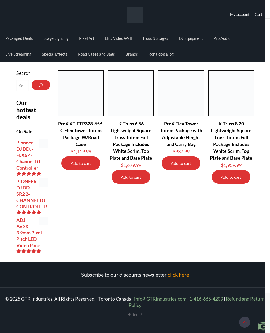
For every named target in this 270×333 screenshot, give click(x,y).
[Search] (41, 85)
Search (23, 73)
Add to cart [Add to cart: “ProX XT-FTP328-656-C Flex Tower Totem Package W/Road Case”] (81, 163)
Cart (258, 14)
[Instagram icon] (141, 314)
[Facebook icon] (130, 314)
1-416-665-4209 (206, 299)
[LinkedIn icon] (135, 314)
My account (239, 14)
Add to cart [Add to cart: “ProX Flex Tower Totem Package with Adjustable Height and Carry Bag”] (181, 163)
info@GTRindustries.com (160, 299)
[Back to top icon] (244, 322)
